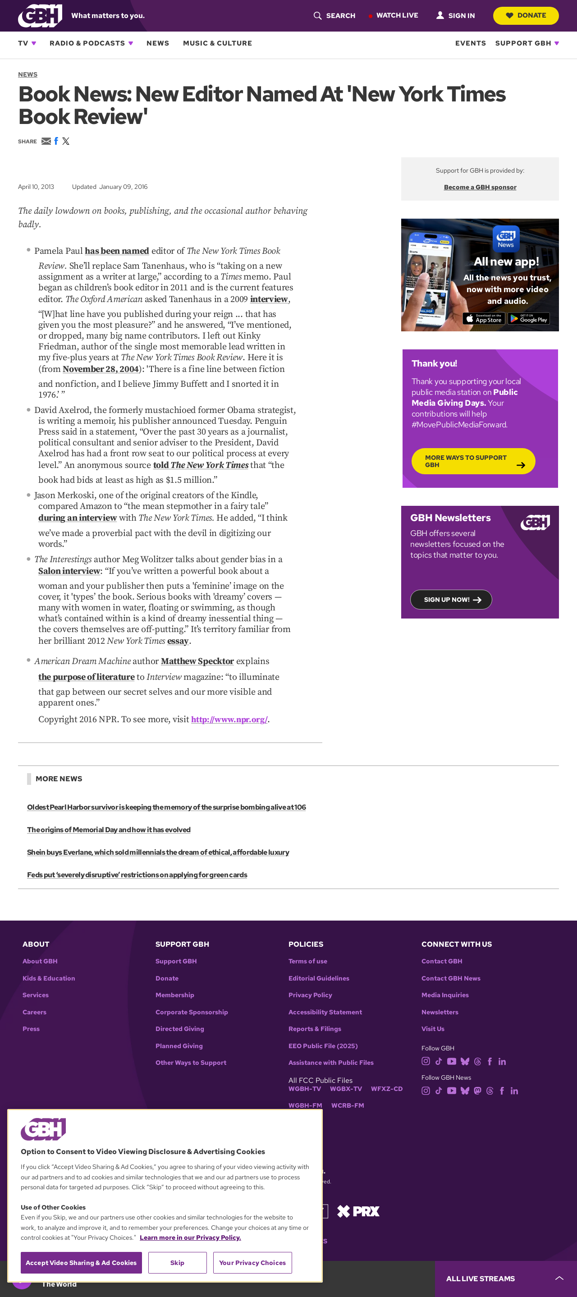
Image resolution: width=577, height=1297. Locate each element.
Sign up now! (447, 599)
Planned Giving (179, 1030)
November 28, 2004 (101, 365)
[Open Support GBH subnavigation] (556, 43)
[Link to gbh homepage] (40, 15)
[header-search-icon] (332, 15)
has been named (117, 250)
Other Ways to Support (191, 1047)
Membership (175, 979)
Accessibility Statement (325, 996)
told (200, 459)
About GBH (40, 945)
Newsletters (439, 996)
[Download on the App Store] (482, 318)
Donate (524, 15)
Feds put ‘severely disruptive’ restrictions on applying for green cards (136, 859)
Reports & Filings (314, 1013)
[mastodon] (477, 1074)
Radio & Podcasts (87, 43)
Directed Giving (180, 1013)
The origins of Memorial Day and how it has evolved (107, 814)
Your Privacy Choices (252, 1263)
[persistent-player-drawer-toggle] (506, 1279)
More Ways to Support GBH (466, 460)
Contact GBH (442, 945)
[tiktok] (439, 1045)
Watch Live (395, 15)
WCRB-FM (347, 1090)
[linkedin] (502, 1045)
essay (178, 629)
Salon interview (69, 561)
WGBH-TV (304, 1073)
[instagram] (425, 1045)
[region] (165, 1196)
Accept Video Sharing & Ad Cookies (81, 1263)
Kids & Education (49, 963)
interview (269, 297)
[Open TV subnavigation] (34, 43)
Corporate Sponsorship (192, 996)
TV (23, 43)
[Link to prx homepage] (358, 1195)
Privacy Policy (310, 979)
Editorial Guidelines (318, 963)
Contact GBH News (451, 963)
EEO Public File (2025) (323, 1030)
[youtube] (451, 1045)
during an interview (77, 510)
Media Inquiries (445, 979)
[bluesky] (465, 1045)
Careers (34, 996)
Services (36, 979)
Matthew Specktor (197, 647)
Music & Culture (217, 43)
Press (31, 1013)
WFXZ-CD (387, 1073)
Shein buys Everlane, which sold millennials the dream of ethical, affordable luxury (156, 836)
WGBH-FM (305, 1090)
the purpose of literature (86, 661)
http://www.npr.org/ (231, 703)
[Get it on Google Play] (531, 318)
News (158, 43)
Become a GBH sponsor (480, 187)
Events (470, 43)
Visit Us (432, 1013)
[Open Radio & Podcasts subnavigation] (130, 43)
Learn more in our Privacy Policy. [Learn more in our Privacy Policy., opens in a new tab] (190, 1237)
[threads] (477, 1045)
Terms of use (307, 945)
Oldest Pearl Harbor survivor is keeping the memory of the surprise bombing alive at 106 (165, 791)
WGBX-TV (346, 1073)
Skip (177, 1263)
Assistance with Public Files (331, 1047)
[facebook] (490, 1045)
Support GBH (523, 43)
